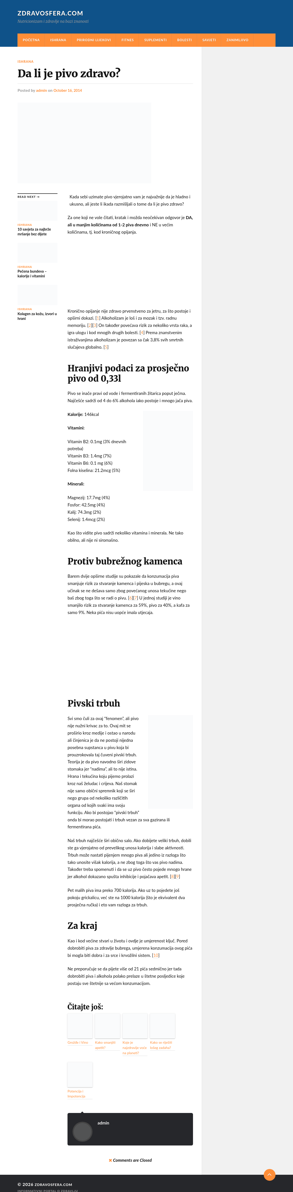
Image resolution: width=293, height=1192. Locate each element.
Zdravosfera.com (53, 13)
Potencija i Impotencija (75, 1086)
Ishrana (58, 40)
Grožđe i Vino (76, 1042)
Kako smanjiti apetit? (103, 1044)
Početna (31, 40)
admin (41, 90)
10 (155, 955)
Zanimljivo (237, 40)
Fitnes (128, 40)
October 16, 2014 (69, 90)
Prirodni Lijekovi (94, 40)
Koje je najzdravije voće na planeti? (134, 1044)
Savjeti (209, 40)
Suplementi (155, 40)
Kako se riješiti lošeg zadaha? (159, 1044)
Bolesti (184, 40)
